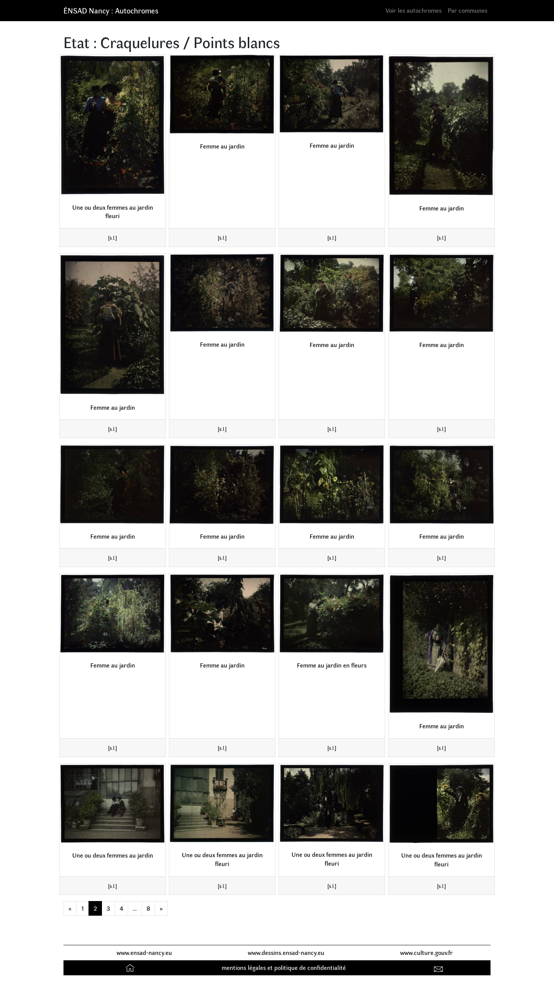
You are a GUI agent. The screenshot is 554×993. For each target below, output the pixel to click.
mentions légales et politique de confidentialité (284, 967)
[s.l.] (112, 237)
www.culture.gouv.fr (426, 952)
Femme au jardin (222, 146)
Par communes (467, 10)
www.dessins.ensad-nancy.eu (286, 952)
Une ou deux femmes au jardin (112, 855)
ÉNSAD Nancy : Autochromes (111, 10)
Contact (439, 967)
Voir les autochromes (413, 10)
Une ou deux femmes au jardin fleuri (112, 211)
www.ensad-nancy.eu (144, 952)
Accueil (131, 967)
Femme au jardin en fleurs (332, 665)
